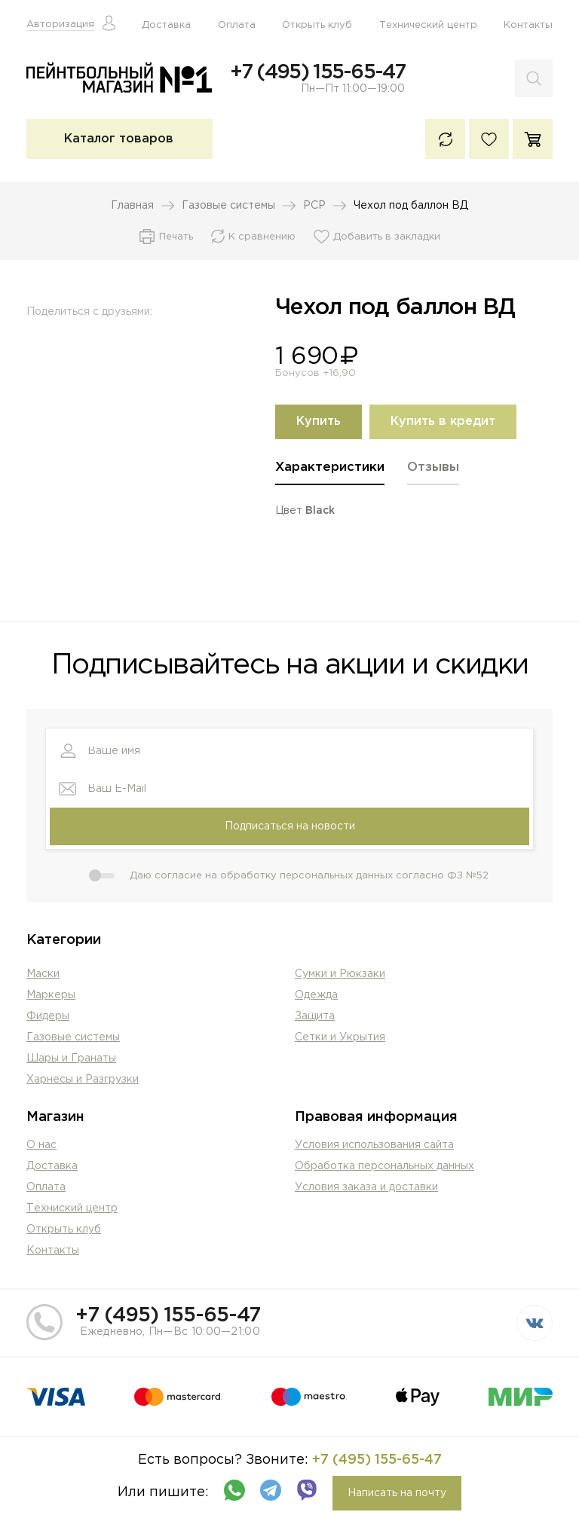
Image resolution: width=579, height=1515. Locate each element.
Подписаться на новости (290, 827)
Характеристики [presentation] (329, 468)
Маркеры (50, 995)
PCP (314, 206)
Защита (315, 1017)
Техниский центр (72, 1209)
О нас (41, 1145)
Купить (318, 422)
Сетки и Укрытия (340, 1038)
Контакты (528, 25)
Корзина (533, 140)
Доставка (166, 25)
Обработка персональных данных (384, 1166)
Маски (43, 974)
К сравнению (445, 140)
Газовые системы (228, 206)
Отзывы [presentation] (433, 468)
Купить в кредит (443, 422)
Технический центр (428, 25)
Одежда (316, 995)
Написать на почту (397, 1493)
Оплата (237, 25)
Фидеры (47, 1017)
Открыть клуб (317, 25)
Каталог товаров (118, 139)
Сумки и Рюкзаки (340, 974)
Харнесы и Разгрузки (82, 1080)
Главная (132, 206)
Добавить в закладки (386, 238)
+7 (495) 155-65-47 (317, 72)
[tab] (329, 473)
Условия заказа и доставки (366, 1188)
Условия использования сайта (374, 1145)
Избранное (489, 140)
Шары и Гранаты (71, 1059)
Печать (176, 238)
